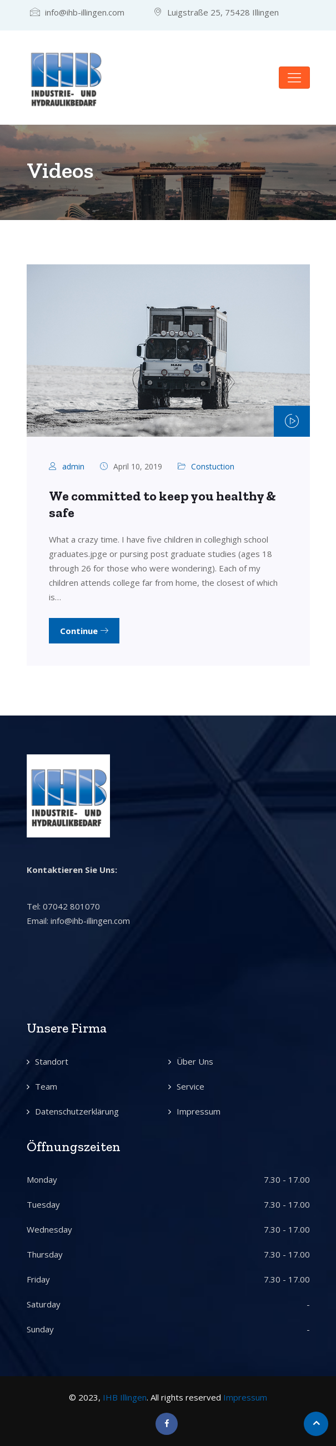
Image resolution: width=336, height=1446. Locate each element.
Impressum (198, 1111)
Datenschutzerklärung (77, 1111)
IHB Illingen (125, 1397)
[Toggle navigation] (294, 78)
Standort (51, 1061)
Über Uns (195, 1061)
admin (73, 466)
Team (46, 1086)
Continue (84, 630)
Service (190, 1086)
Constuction (212, 466)
